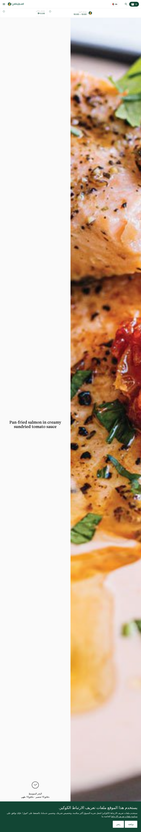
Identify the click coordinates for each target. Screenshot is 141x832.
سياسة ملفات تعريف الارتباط (124, 816)
